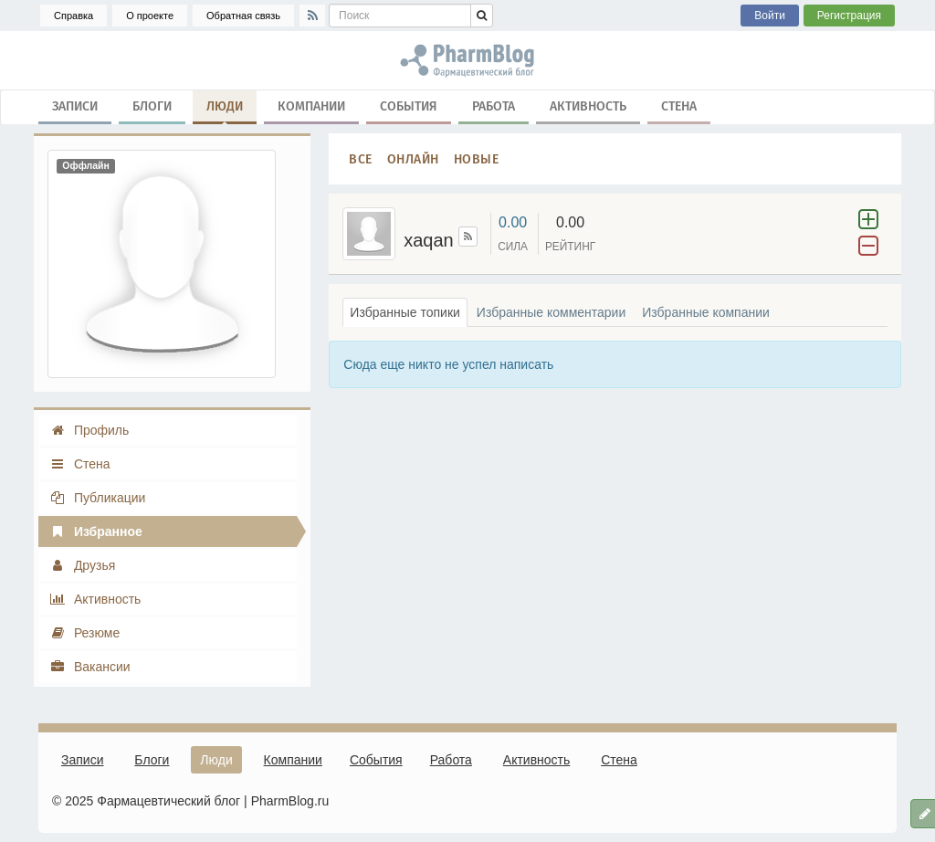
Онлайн (413, 158)
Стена (679, 105)
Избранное (95, 531)
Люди (224, 109)
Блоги (152, 105)
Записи (75, 105)
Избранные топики (405, 312)
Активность (588, 105)
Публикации (97, 497)
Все (361, 158)
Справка (73, 15)
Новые (476, 158)
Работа (493, 105)
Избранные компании (706, 312)
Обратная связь (243, 15)
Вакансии (90, 666)
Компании (311, 105)
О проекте (149, 15)
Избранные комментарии (551, 312)
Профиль (89, 430)
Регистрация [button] (849, 15)
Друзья (82, 565)
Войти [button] (769, 15)
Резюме (84, 633)
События (408, 105)
